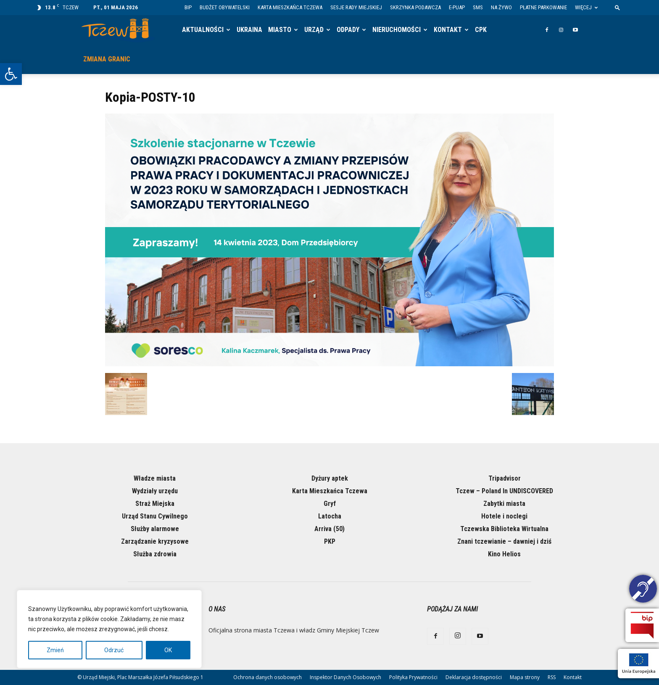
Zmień (55, 650)
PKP (329, 541)
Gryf (330, 504)
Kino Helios (504, 554)
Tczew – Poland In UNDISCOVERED (504, 491)
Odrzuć (114, 650)
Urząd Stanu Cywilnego (155, 516)
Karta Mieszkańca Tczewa (290, 7)
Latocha (329, 516)
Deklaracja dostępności (473, 677)
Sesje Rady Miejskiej (356, 7)
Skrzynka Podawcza (415, 7)
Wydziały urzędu (155, 491)
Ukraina (249, 30)
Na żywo (501, 7)
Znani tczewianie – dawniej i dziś (504, 541)
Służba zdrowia (155, 554)
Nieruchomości (396, 30)
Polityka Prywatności (413, 677)
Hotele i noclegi (504, 516)
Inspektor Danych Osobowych (345, 677)
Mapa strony (525, 677)
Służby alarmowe (155, 529)
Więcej (586, 7)
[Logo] (117, 30)
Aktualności (203, 30)
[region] (109, 629)
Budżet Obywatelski (225, 7)
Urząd (314, 30)
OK (168, 650)
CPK (481, 30)
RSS (552, 677)
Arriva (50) (329, 529)
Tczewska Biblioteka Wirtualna (504, 529)
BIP (188, 7)
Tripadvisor (504, 478)
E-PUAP (457, 7)
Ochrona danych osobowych (267, 677)
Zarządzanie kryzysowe (155, 541)
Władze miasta (155, 478)
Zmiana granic (106, 59)
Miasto (279, 30)
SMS (478, 7)
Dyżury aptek (329, 478)
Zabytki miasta (504, 504)
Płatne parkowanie (543, 7)
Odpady (348, 30)
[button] (11, 74)
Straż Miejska (154, 504)
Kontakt (448, 30)
